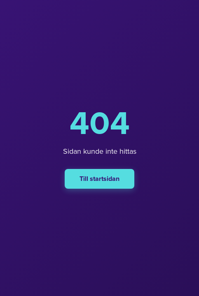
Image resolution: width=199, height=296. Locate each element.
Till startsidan (99, 179)
